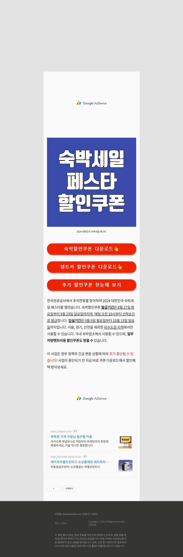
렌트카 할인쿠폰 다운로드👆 (91, 266)
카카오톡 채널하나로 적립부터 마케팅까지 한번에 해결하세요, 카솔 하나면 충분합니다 (80, 443)
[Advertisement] (91, 33)
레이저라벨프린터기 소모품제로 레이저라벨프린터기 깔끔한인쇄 (81, 462)
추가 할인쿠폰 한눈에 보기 (91, 284)
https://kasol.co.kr (61, 431)
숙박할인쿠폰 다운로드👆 (91, 248)
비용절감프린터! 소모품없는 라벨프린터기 (75, 467)
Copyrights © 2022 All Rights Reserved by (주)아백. (107, 523)
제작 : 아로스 (61, 523)
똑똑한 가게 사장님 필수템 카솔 (71, 437)
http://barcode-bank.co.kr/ (66, 456)
